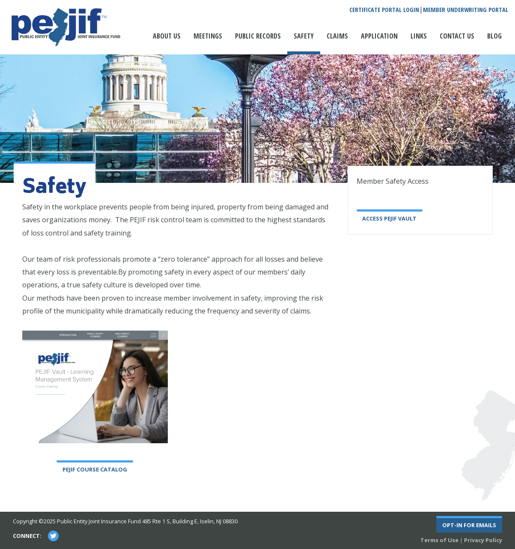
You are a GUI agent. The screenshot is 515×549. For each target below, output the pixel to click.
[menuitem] (166, 40)
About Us (167, 36)
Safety (304, 36)
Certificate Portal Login (384, 10)
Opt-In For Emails (469, 525)
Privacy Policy (483, 540)
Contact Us (457, 36)
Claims (337, 36)
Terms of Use (439, 540)
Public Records (258, 36)
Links (419, 36)
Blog (494, 36)
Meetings (207, 36)
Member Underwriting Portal (465, 10)
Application (379, 36)
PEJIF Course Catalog (95, 469)
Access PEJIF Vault (389, 218)
